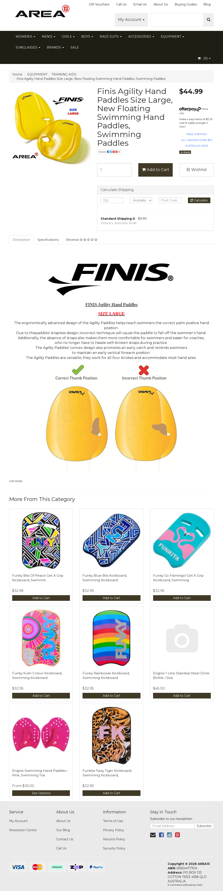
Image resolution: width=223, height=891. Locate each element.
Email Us (140, 4)
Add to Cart (155, 169)
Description (21, 240)
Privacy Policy (113, 830)
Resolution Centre (23, 830)
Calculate (199, 200)
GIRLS (68, 37)
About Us (161, 4)
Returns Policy (114, 839)
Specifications (48, 240)
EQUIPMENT (172, 37)
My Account (131, 19)
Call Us (121, 4)
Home (17, 74)
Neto (199, 884)
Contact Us (64, 839)
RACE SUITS (111, 37)
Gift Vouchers (99, 4)
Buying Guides (186, 4)
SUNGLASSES (28, 47)
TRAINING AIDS (64, 74)
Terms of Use (113, 821)
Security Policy (114, 848)
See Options (41, 793)
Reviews (81, 240)
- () (204, 58)
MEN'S (48, 37)
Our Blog (63, 830)
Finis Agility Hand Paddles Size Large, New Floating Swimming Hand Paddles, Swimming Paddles (91, 79)
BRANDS (55, 47)
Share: (109, 151)
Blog (207, 4)
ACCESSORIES (141, 37)
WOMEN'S (25, 37)
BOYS (87, 37)
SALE (75, 47)
